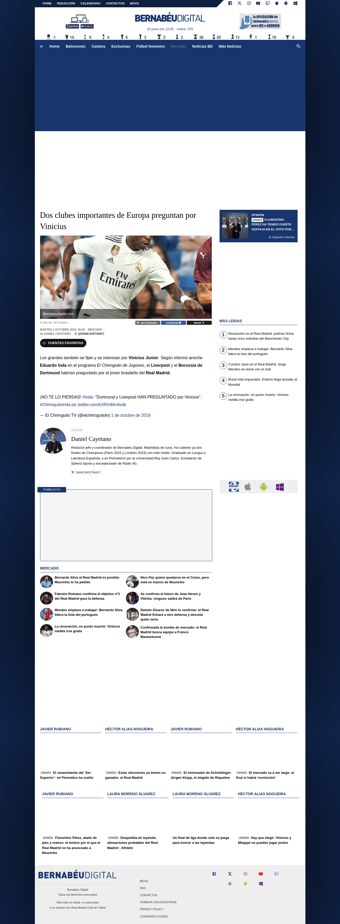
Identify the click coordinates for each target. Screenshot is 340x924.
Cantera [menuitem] (98, 46)
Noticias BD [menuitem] (202, 46)
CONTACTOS (115, 3)
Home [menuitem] (54, 46)
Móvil (144, 881)
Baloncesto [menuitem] (76, 46)
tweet (199, 322)
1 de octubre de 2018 (130, 415)
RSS (143, 888)
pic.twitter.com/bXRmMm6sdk (98, 404)
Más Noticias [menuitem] (230, 46)
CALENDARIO (91, 3)
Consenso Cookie (154, 916)
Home (47, 3)
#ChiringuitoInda (55, 404)
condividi (173, 322)
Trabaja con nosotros (158, 902)
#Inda (87, 397)
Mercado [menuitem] (178, 46)
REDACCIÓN (66, 3)
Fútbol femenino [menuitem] (150, 46)
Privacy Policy (151, 909)
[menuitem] (41, 46)
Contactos (148, 895)
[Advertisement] (170, 92)
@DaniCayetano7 (89, 333)
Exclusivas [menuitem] (120, 46)
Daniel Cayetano (57, 333)
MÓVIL (134, 3)
